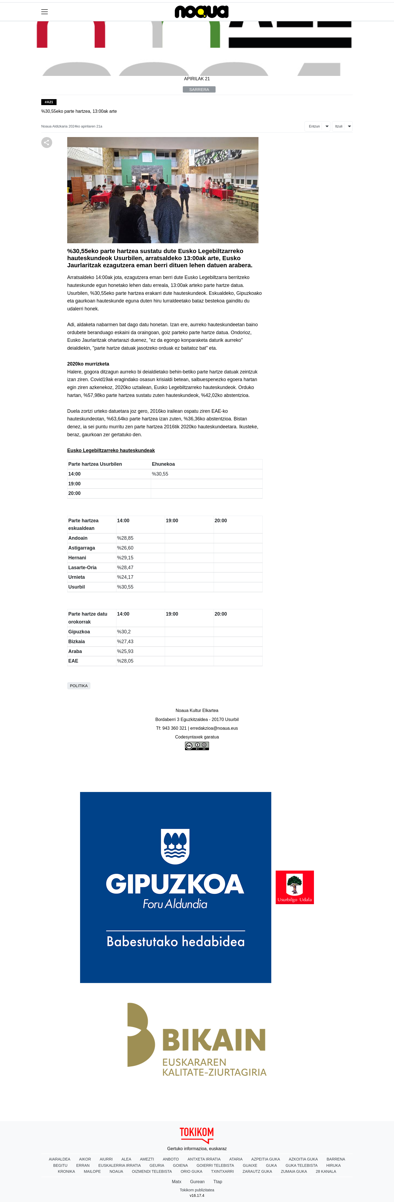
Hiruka (333, 1165)
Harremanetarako (254, 778)
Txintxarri (222, 1171)
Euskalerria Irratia (119, 1165)
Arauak (217, 778)
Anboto (171, 1159)
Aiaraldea (59, 1159)
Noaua (116, 1171)
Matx (176, 1181)
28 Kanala (326, 1171)
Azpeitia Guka (265, 1159)
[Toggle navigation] (45, 12)
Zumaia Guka (294, 1171)
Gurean (197, 1181)
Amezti (147, 1159)
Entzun (314, 126)
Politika (79, 686)
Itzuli (338, 126)
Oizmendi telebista (152, 1171)
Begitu (60, 1165)
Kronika (66, 1171)
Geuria (156, 1165)
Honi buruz (115, 778)
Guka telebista (301, 1165)
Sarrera (199, 89)
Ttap (217, 1181)
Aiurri (106, 1159)
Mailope (92, 1171)
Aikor (85, 1159)
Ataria (236, 1159)
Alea (126, 1159)
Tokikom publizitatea (197, 1190)
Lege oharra (150, 778)
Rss (287, 778)
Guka (271, 1165)
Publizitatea (186, 778)
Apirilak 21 (197, 78)
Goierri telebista (215, 1165)
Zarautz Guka (257, 1171)
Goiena (180, 1165)
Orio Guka (191, 1171)
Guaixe (250, 1165)
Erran (83, 1165)
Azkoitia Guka (303, 1159)
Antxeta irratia (204, 1159)
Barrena (336, 1159)
